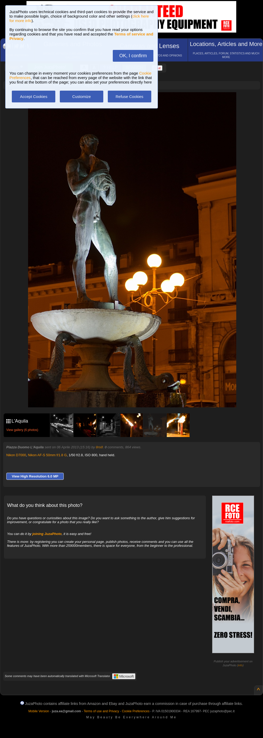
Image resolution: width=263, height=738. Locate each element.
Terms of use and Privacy (101, 711)
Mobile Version (38, 711)
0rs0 (99, 447)
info (240, 665)
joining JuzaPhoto (47, 534)
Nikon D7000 (16, 455)
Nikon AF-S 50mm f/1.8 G (47, 455)
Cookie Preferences (135, 711)
